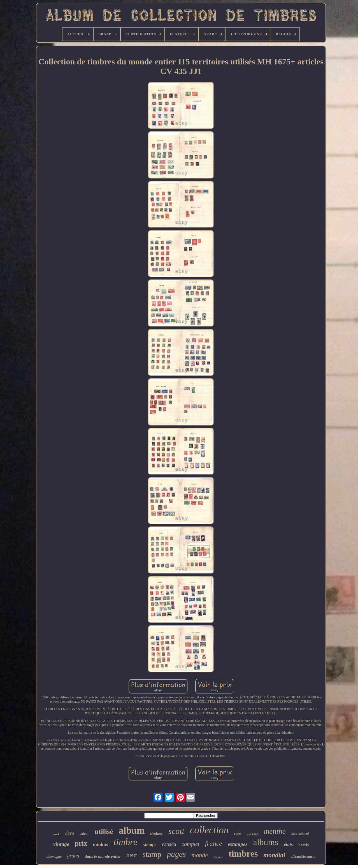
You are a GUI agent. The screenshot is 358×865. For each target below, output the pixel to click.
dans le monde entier (103, 856)
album (132, 830)
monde (200, 855)
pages (176, 854)
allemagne (54, 856)
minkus (100, 844)
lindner (156, 833)
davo (69, 833)
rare (237, 833)
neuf (132, 855)
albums (265, 842)
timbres (243, 853)
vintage (61, 844)
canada (169, 844)
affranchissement (303, 857)
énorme (218, 857)
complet (190, 844)
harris (303, 845)
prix (81, 843)
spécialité (252, 834)
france (213, 843)
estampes (238, 844)
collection (209, 830)
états (288, 844)
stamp (152, 854)
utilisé (103, 831)
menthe (275, 831)
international (300, 834)
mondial (274, 855)
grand (73, 856)
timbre (125, 842)
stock (56, 834)
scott (176, 831)
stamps (149, 844)
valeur (84, 833)
